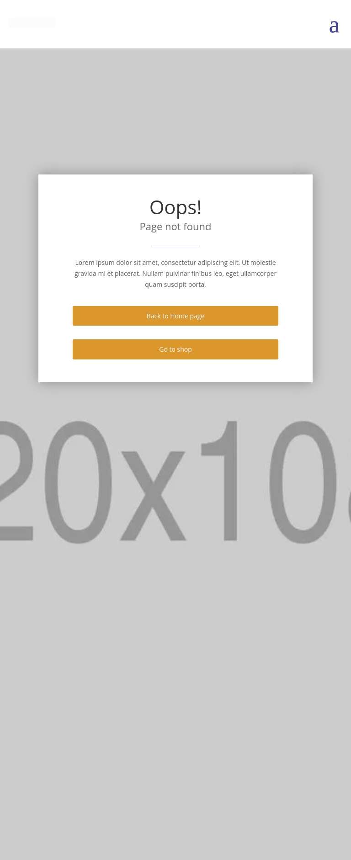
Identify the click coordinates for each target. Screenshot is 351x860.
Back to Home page (176, 315)
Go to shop (175, 349)
